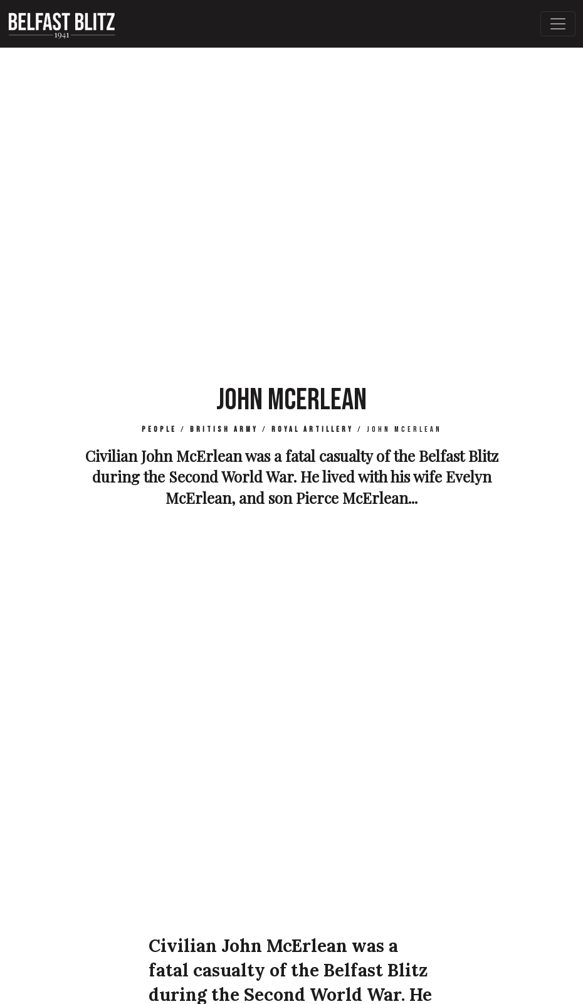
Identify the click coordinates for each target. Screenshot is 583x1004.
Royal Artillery (312, 429)
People (159, 429)
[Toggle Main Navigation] (557, 23)
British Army (224, 429)
